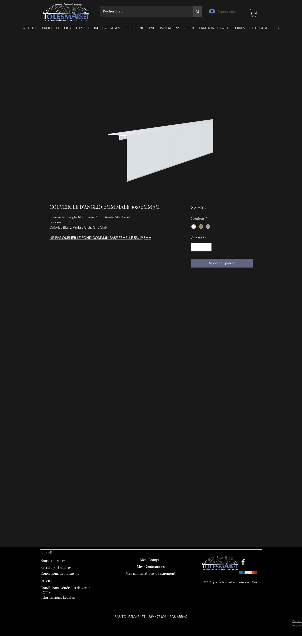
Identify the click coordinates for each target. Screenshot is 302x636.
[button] (254, 13)
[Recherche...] (143, 11)
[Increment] (208, 247)
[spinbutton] (201, 247)
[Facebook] (243, 562)
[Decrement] (195, 247)
